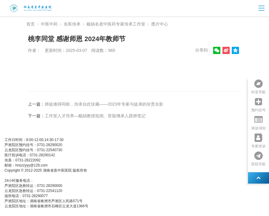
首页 (30, 24)
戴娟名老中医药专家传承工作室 (115, 24)
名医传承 (72, 24)
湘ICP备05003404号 (21, 175)
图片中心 (159, 24)
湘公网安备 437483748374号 (62, 175)
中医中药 (49, 24)
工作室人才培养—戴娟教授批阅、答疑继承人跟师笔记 (95, 115)
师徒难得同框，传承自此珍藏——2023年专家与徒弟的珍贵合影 (104, 104)
